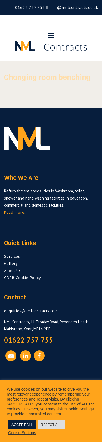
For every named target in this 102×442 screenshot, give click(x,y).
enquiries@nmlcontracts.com (31, 310)
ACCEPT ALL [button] (22, 425)
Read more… (16, 212)
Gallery (11, 263)
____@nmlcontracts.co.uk (73, 7)
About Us (12, 270)
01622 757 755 (29, 7)
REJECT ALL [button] (51, 425)
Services (12, 256)
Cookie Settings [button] (22, 433)
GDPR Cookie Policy (22, 277)
